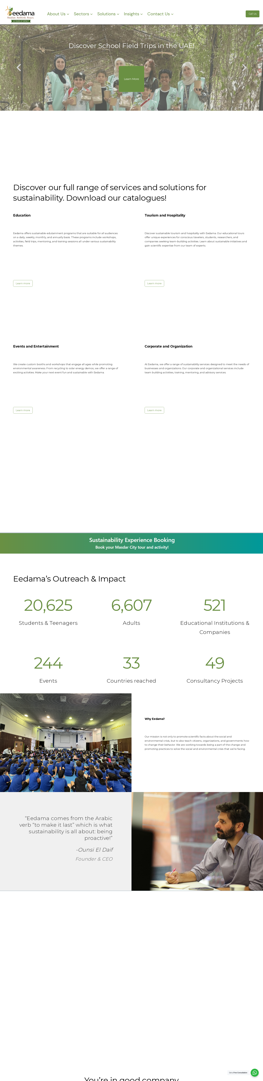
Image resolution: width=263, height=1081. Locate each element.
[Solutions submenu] (118, 14)
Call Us (252, 13)
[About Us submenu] (68, 14)
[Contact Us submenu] (172, 14)
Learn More (131, 79)
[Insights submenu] (141, 14)
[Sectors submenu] (91, 14)
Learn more (23, 283)
